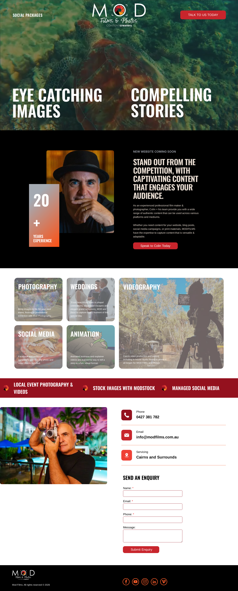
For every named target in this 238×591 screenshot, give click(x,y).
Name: (127, 488)
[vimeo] (163, 582)
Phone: (127, 514)
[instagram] (144, 582)
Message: (129, 527)
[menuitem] (28, 15)
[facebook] (126, 582)
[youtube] (135, 582)
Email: (127, 501)
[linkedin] (154, 582)
